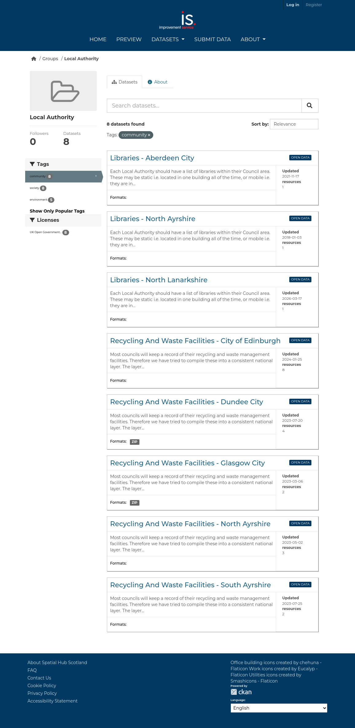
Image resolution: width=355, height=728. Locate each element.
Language (238, 700)
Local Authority (81, 58)
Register (314, 4)
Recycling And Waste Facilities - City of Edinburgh (195, 341)
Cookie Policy (42, 685)
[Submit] (310, 106)
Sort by (259, 124)
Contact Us (39, 678)
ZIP (134, 442)
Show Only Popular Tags (57, 211)
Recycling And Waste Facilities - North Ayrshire (190, 524)
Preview (129, 39)
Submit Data (212, 39)
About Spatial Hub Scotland (57, 662)
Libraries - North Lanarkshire (159, 280)
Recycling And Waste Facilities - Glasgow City (187, 463)
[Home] (33, 58)
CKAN (241, 692)
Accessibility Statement (53, 701)
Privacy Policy (42, 693)
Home (98, 39)
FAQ (32, 670)
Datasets (165, 39)
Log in (293, 4)
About (251, 39)
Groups (50, 58)
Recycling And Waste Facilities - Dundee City (186, 402)
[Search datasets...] (204, 106)
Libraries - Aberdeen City (152, 158)
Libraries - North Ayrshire (153, 219)
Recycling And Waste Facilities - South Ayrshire (190, 585)
